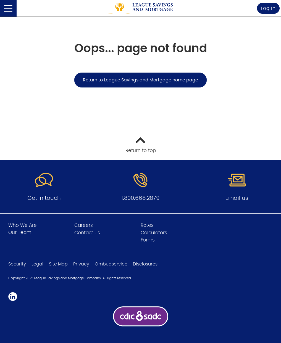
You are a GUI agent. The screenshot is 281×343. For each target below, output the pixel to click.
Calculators (154, 232)
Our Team (19, 232)
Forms (148, 240)
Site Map (58, 264)
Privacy (81, 264)
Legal (37, 264)
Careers (83, 225)
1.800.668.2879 (140, 198)
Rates (147, 225)
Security (17, 264)
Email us (236, 198)
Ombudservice (111, 264)
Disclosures (145, 264)
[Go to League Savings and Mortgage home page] (140, 8)
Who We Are (22, 225)
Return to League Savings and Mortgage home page (140, 80)
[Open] (8, 8)
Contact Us (87, 232)
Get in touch (44, 198)
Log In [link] (268, 8)
